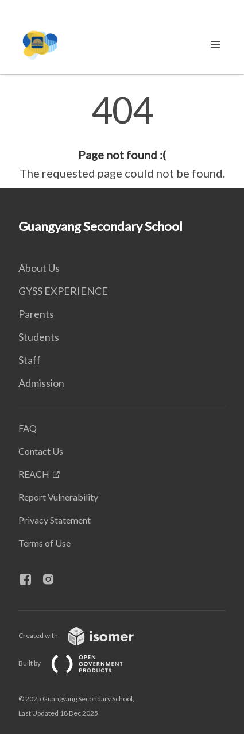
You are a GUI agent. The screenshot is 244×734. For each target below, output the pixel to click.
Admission (41, 382)
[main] (122, 136)
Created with (85, 635)
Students (38, 337)
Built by (79, 663)
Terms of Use (44, 542)
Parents (36, 314)
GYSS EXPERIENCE (63, 291)
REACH (33, 473)
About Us (39, 268)
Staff (29, 359)
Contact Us (40, 450)
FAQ (27, 427)
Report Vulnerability (58, 496)
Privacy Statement (54, 519)
